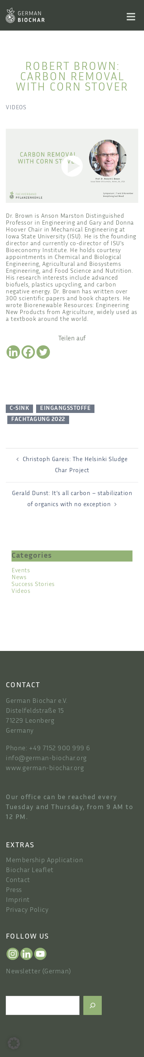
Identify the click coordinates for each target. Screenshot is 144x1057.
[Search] (92, 1005)
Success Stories (33, 584)
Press (14, 890)
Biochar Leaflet (30, 871)
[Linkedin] (13, 352)
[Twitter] (43, 352)
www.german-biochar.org (45, 769)
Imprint (18, 900)
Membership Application (44, 861)
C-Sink (19, 408)
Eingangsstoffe (65, 408)
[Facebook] (28, 352)
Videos (16, 107)
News (19, 577)
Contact (18, 880)
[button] (14, 1043)
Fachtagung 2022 (38, 419)
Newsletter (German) (38, 972)
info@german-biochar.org (46, 759)
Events (21, 570)
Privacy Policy (27, 910)
